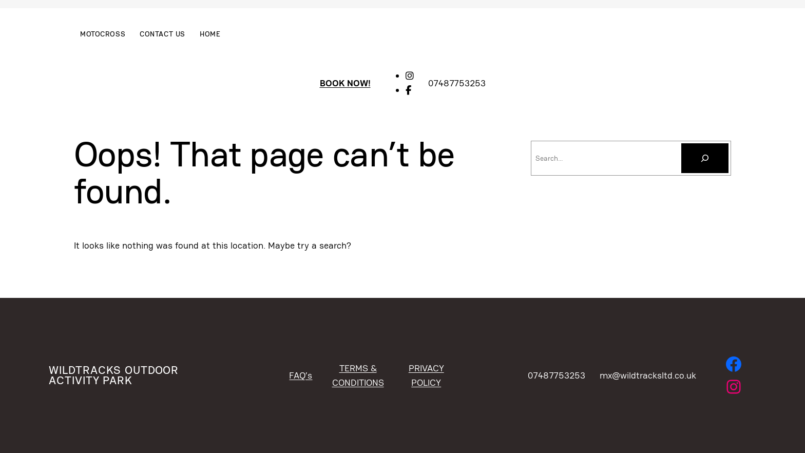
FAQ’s (300, 375)
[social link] (410, 76)
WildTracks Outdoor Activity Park (113, 375)
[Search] (705, 158)
